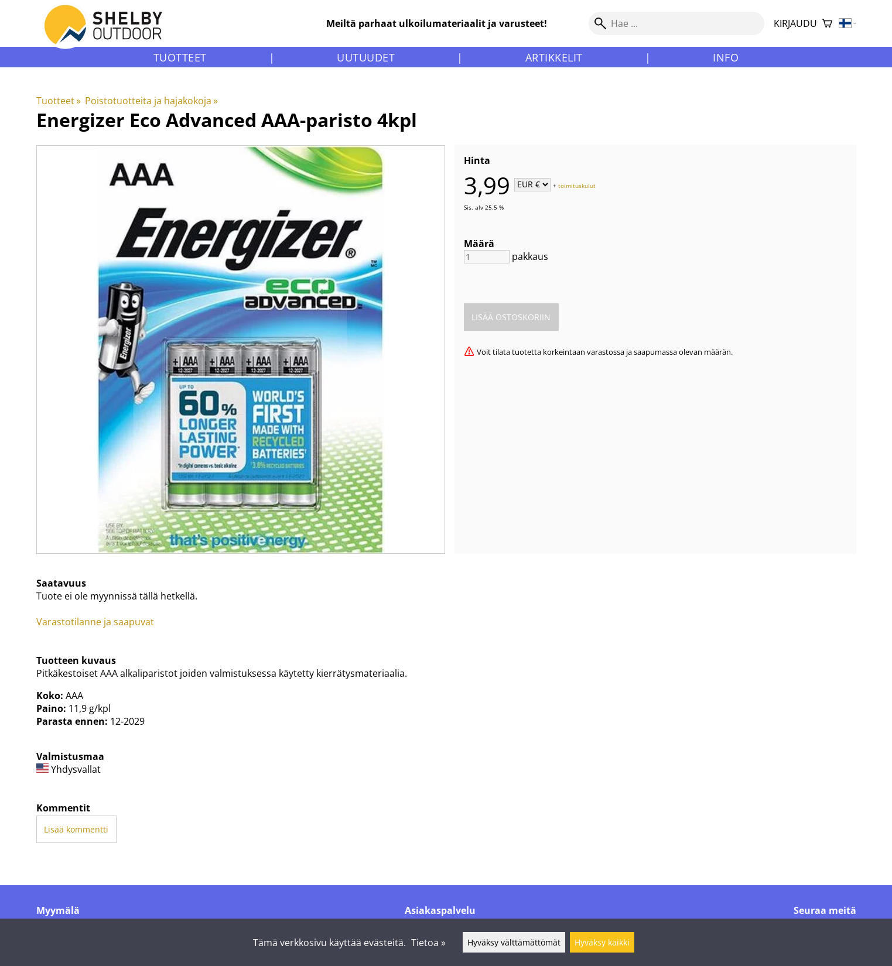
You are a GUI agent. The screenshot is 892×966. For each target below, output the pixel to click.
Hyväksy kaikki (602, 942)
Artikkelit (554, 57)
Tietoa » (428, 942)
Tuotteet (180, 57)
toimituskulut (577, 185)
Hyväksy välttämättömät (514, 942)
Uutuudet (366, 57)
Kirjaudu (795, 23)
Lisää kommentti (76, 829)
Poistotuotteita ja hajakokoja (151, 100)
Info (726, 57)
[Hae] (676, 23)
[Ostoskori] (827, 23)
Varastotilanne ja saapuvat (95, 621)
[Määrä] (487, 256)
